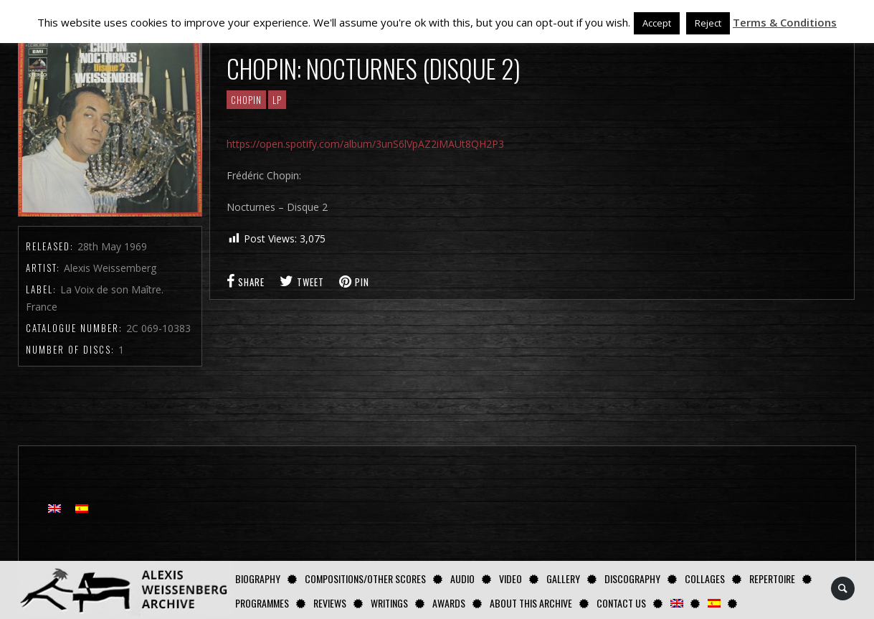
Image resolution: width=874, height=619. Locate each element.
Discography (632, 578)
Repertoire (772, 578)
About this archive (531, 602)
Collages (705, 578)
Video (510, 578)
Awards (448, 602)
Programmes (262, 602)
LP (277, 100)
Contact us (621, 602)
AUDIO (462, 578)
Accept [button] (656, 22)
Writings (389, 602)
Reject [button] (708, 22)
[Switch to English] (54, 508)
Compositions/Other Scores (365, 578)
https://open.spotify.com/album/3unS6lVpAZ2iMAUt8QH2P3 (365, 144)
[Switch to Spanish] (714, 603)
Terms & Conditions (785, 22)
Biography (257, 578)
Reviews (329, 602)
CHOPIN (246, 100)
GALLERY (563, 578)
